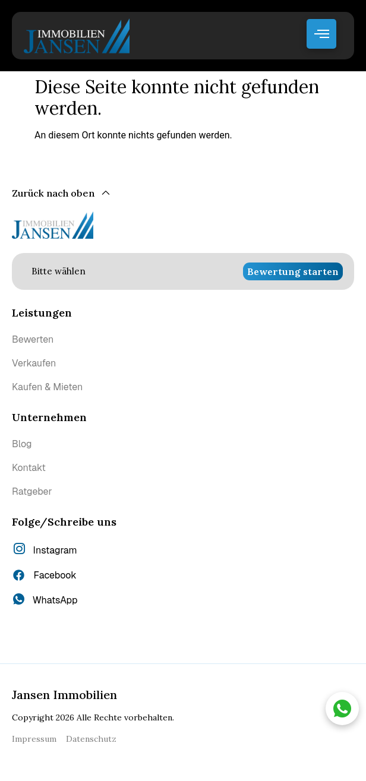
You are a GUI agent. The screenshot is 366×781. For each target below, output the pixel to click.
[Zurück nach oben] (61, 193)
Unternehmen (49, 417)
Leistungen (42, 313)
